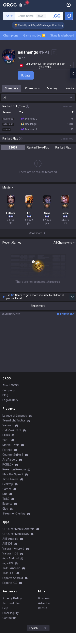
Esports (7, 503)
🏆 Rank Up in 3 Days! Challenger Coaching (42, 25)
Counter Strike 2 (12, 454)
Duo (4, 494)
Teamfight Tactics (14, 420)
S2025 (13, 147)
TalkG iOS (8, 573)
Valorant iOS (10, 553)
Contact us (9, 618)
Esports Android (12, 578)
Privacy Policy (12, 598)
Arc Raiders (9, 459)
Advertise (44, 603)
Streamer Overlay (13, 513)
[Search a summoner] (57, 16)
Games (7, 489)
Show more (38, 305)
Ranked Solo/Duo (38, 147)
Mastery (52, 88)
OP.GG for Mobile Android (18, 529)
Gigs (5, 508)
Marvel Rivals (10, 445)
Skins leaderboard (62, 35)
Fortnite (7, 449)
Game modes (34, 35)
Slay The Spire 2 (12, 474)
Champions (10, 35)
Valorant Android (13, 548)
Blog (5, 395)
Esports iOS (9, 582)
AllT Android (10, 538)
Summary (11, 88)
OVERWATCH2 (11, 430)
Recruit (42, 608)
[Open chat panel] (73, 73)
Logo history (10, 400)
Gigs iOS (7, 563)
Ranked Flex (63, 147)
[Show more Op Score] (72, 297)
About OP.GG (10, 385)
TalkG (6, 498)
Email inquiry (10, 613)
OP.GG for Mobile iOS (15, 533)
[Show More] (22, 5)
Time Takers (10, 479)
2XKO (6, 440)
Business (44, 598)
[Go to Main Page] (10, 5)
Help (5, 608)
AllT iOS (7, 543)
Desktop (7, 484)
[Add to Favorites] (54, 52)
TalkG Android (11, 568)
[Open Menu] (68, 5)
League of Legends (14, 415)
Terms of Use (11, 603)
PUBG (6, 435)
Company (8, 390)
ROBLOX (7, 464)
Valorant (7, 425)
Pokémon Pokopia (14, 469)
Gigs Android (10, 558)
